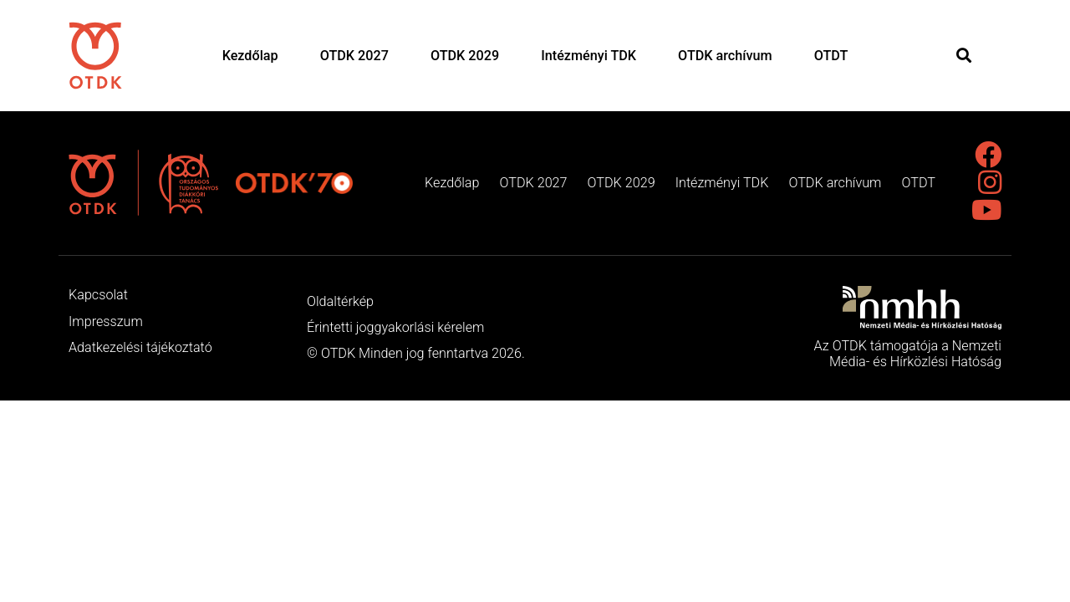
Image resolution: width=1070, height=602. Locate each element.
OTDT (831, 56)
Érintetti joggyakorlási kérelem (395, 327)
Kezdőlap (250, 56)
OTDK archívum (725, 56)
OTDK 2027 (354, 56)
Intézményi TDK (588, 56)
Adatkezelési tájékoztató (140, 347)
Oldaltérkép (340, 301)
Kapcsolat (98, 295)
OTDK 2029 (465, 56)
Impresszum (106, 321)
